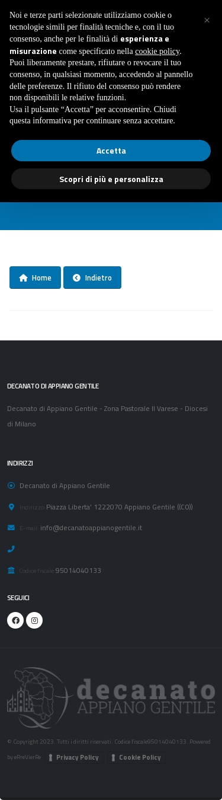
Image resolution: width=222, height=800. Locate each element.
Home (35, 277)
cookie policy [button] (157, 51)
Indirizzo (32, 507)
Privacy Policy (77, 757)
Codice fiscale (37, 570)
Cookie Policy (140, 757)
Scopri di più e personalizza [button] (111, 179)
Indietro (92, 277)
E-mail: (29, 528)
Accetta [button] (111, 150)
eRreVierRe (27, 756)
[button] (206, 18)
